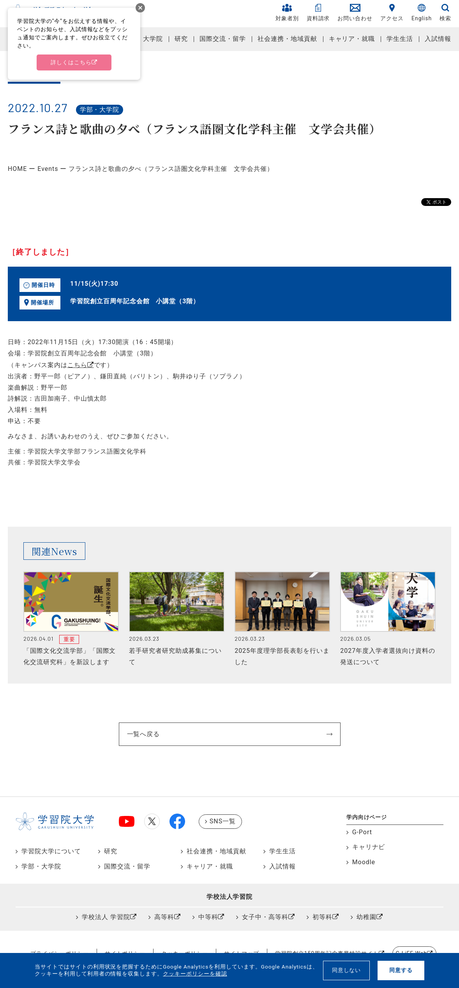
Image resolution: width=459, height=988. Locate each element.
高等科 (164, 917)
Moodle (363, 862)
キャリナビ (368, 847)
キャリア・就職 (352, 38)
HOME (17, 168)
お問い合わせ (354, 12)
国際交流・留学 (222, 38)
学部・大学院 (143, 38)
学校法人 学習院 (106, 917)
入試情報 (438, 38)
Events (47, 168)
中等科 (208, 917)
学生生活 (400, 38)
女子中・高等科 (265, 917)
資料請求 (318, 12)
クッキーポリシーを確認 (195, 973)
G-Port (362, 832)
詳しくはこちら (71, 62)
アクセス (392, 12)
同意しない (346, 970)
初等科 (322, 917)
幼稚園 (366, 917)
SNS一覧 (223, 821)
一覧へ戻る (143, 734)
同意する (401, 970)
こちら (77, 365)
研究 (181, 38)
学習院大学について (51, 851)
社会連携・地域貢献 (287, 38)
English (421, 12)
